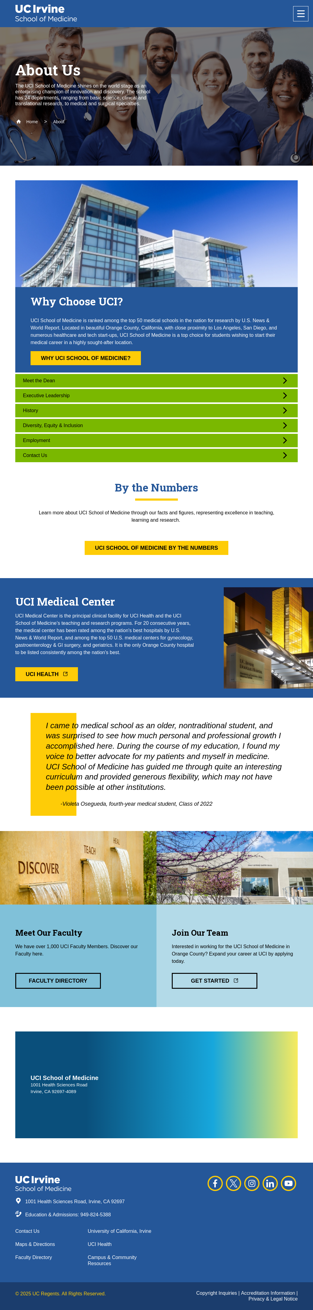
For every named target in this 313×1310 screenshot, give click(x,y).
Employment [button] (155, 440)
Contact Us (27, 1231)
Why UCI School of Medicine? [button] (86, 358)
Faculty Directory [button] (58, 981)
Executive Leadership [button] (155, 395)
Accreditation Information (268, 1293)
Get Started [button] (214, 981)
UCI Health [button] (47, 674)
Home (27, 121)
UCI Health (100, 1244)
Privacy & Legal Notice (273, 1298)
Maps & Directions (35, 1244)
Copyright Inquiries (217, 1293)
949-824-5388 (95, 1214)
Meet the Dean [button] (155, 380)
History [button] (155, 410)
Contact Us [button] (155, 455)
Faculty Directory (33, 1257)
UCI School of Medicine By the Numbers (156, 548)
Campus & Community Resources (112, 1260)
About (58, 121)
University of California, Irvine (119, 1231)
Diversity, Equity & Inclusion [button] (155, 425)
